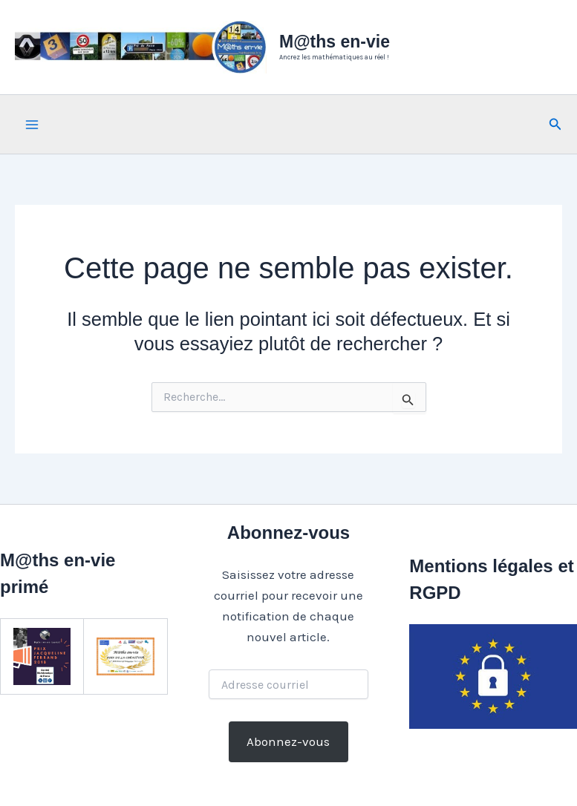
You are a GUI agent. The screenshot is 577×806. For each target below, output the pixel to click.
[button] (555, 124)
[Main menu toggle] (32, 125)
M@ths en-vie (334, 41)
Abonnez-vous (288, 741)
